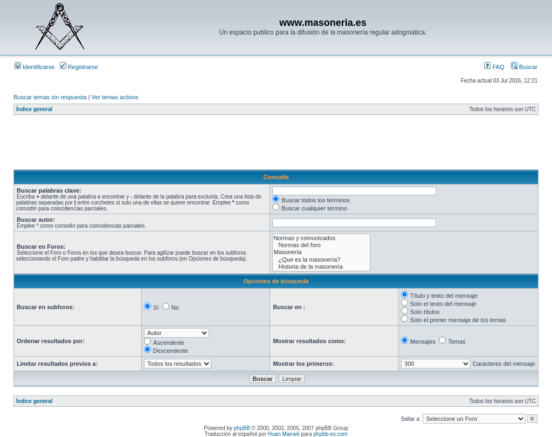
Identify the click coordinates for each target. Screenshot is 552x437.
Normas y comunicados (321, 238)
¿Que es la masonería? (321, 259)
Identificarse (34, 67)
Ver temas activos (115, 97)
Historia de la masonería (321, 266)
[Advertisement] (209, 145)
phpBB (242, 428)
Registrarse (79, 67)
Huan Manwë (284, 434)
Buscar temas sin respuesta (50, 97)
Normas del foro (321, 245)
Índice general (34, 109)
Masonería (321, 252)
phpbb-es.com (330, 434)
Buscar (524, 67)
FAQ (494, 67)
